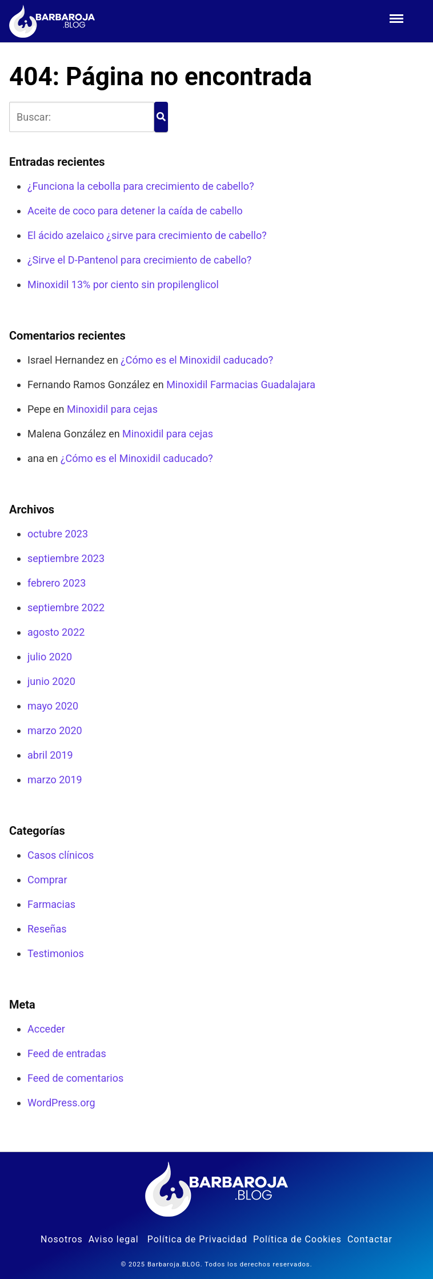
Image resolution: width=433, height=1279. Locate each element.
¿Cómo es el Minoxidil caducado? (197, 360)
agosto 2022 (56, 632)
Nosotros (62, 1239)
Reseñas (47, 929)
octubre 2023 (57, 534)
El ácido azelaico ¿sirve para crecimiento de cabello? (147, 235)
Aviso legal (114, 1239)
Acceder (46, 1029)
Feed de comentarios (75, 1078)
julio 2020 (49, 657)
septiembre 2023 (66, 558)
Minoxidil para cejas (112, 409)
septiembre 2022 (66, 607)
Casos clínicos (60, 855)
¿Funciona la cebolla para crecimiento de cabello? (140, 186)
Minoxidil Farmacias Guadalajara (240, 384)
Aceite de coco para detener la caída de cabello (135, 211)
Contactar (369, 1239)
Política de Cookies (297, 1239)
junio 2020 (51, 681)
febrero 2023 (56, 583)
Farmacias (51, 904)
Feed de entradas (66, 1053)
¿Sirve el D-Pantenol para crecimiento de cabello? (139, 260)
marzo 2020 (54, 730)
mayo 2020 (52, 706)
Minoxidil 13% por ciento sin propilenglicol (123, 284)
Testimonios (55, 953)
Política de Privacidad (197, 1239)
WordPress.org (61, 1103)
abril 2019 (50, 755)
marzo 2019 (54, 780)
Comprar (47, 880)
